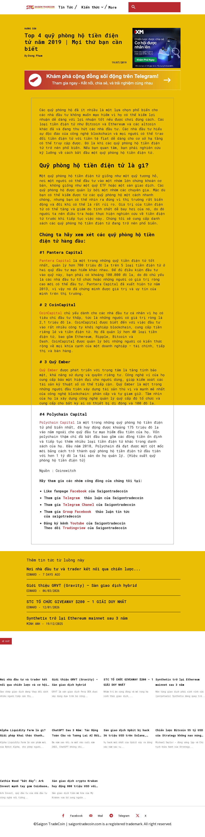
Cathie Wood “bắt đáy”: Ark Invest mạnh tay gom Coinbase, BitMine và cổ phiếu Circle (24, 786)
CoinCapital (50, 313)
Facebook (76, 815)
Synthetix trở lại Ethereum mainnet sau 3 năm (77, 618)
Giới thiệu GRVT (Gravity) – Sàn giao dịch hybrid (82, 585)
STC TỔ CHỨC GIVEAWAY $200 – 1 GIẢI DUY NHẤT (77, 601)
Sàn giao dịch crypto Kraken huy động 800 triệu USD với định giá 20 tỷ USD (75, 786)
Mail (100, 815)
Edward (32, 574)
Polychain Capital (57, 422)
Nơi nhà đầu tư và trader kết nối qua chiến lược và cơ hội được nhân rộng (23, 684)
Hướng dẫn (30, 28)
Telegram (123, 815)
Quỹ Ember (48, 370)
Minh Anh (33, 624)
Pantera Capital (55, 260)
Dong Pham (35, 55)
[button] (133, 7)
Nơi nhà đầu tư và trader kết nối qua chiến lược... (84, 568)
